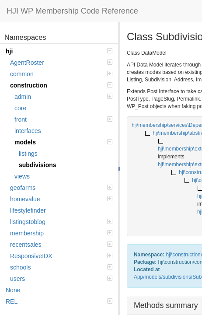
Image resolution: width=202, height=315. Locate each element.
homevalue (61, 199)
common (61, 73)
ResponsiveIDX (61, 255)
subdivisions (37, 164)
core (20, 108)
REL (59, 301)
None (13, 290)
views (22, 176)
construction (61, 85)
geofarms (61, 187)
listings (28, 153)
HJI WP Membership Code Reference (72, 11)
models (63, 142)
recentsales (61, 244)
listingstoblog (61, 221)
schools (61, 267)
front (63, 119)
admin (63, 96)
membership (61, 233)
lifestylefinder (28, 210)
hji (59, 51)
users (61, 278)
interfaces (27, 130)
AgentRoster (61, 62)
